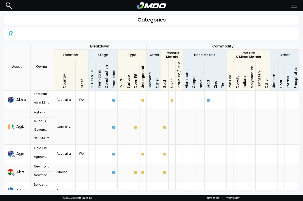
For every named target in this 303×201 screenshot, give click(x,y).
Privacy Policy (232, 198)
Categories (151, 19)
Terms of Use (212, 198)
